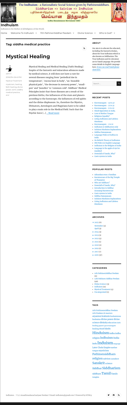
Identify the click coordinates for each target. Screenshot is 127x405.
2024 (96, 232)
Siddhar (97, 368)
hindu (107, 328)
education (112, 323)
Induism (105, 343)
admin (9, 74)
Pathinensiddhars (103, 354)
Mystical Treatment (14, 81)
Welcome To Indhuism (22, 33)
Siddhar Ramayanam (102, 132)
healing (18, 84)
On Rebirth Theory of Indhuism (107, 140)
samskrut (115, 359)
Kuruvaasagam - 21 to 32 (104, 105)
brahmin (106, 316)
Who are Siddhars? (102, 183)
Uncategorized (100, 292)
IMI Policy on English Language (107, 143)
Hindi (101, 329)
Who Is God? (105, 33)
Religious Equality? (102, 116)
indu (94, 343)
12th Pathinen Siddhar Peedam (106, 279)
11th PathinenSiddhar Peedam (55, 33)
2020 (96, 245)
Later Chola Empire (101, 347)
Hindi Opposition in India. (104, 111)
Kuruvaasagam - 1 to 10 (103, 124)
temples (95, 377)
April (96, 228)
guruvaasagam (110, 326)
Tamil (106, 373)
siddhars (96, 373)
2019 (96, 248)
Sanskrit (98, 363)
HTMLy (89, 395)
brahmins (96, 319)
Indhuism (9, 25)
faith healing (11, 87)
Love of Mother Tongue (103, 113)
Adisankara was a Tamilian (105, 175)
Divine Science (85, 33)
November (99, 226)
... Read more (52, 113)
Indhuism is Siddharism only (106, 127)
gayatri (101, 326)
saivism (107, 358)
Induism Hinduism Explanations (107, 130)
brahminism (115, 316)
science (108, 363)
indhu (112, 333)
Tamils (114, 374)
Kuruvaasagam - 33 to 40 (104, 103)
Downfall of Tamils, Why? (104, 154)
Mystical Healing (28, 56)
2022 (96, 238)
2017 (96, 252)
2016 (96, 255)
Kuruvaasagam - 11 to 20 (104, 108)
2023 (96, 235)
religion (97, 358)
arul (7, 95)
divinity (104, 322)
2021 (96, 242)
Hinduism (100, 333)
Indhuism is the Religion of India (107, 146)
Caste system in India (103, 156)
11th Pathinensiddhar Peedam (105, 310)
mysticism (10, 84)
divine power (107, 319)
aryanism (96, 316)
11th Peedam (97, 313)
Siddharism (111, 368)
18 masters (107, 313)
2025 (96, 222)
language (116, 344)
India (116, 337)
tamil (14, 90)
